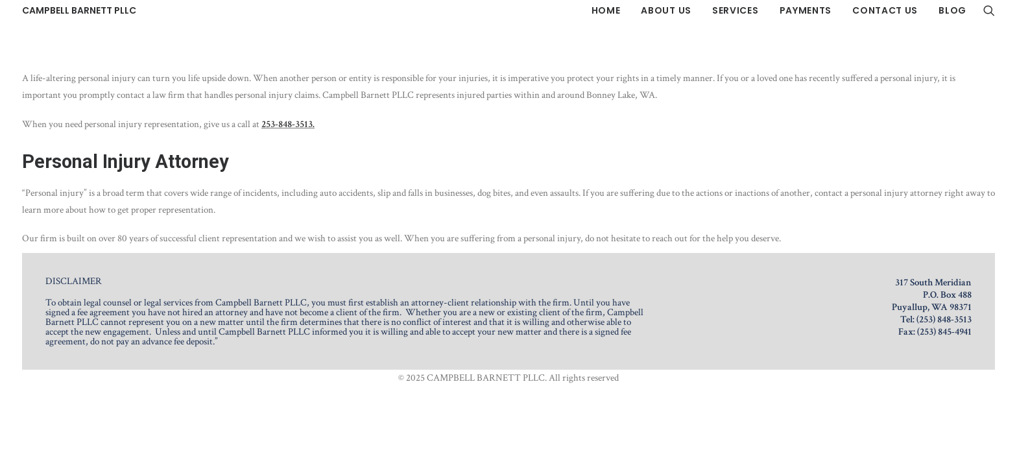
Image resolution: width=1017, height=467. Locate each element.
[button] (989, 10)
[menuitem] (606, 10)
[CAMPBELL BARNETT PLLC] (79, 10)
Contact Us (885, 10)
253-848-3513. (288, 124)
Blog (952, 10)
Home (606, 10)
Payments (806, 10)
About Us (666, 10)
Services (735, 10)
